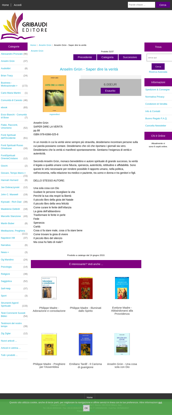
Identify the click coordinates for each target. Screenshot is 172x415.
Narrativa (14, 245)
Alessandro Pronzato (14, 53)
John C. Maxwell (14, 194)
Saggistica (14, 281)
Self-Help (14, 288)
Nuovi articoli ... (9, 340)
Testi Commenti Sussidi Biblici (14, 314)
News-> (14, 252)
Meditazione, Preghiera (14, 231)
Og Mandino (14, 259)
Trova (158, 46)
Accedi (18, 4)
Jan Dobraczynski (14, 187)
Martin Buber (14, 223)
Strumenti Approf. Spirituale (14, 304)
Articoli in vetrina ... (11, 348)
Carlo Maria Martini (14, 92)
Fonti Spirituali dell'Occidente (14, 136)
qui (160, 403)
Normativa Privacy (154, 96)
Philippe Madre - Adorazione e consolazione (49, 309)
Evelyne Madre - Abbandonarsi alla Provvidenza (122, 310)
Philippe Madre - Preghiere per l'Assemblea (49, 365)
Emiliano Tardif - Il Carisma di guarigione (85, 365)
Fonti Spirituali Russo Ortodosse (14, 147)
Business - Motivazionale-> (14, 84)
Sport (14, 295)
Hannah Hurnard (14, 180)
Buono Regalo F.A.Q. (156, 118)
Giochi (14, 165)
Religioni (14, 274)
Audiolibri (14, 68)
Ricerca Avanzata (158, 71)
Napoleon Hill (14, 237)
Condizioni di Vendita (156, 104)
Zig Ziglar (14, 333)
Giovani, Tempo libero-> (14, 174)
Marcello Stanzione (14, 216)
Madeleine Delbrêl (14, 209)
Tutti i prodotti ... (9, 355)
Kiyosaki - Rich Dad (14, 201)
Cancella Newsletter (155, 125)
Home (5, 4)
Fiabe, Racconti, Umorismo (14, 126)
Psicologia (14, 266)
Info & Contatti (152, 111)
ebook (14, 107)
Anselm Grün (45, 45)
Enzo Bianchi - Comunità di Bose (14, 116)
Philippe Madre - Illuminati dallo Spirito (85, 309)
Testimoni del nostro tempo (14, 325)
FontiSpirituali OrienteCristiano (14, 157)
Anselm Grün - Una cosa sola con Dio (122, 365)
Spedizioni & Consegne (157, 89)
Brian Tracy (14, 75)
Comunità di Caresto (14, 100)
